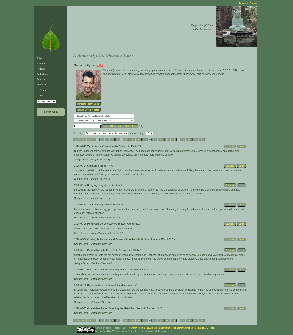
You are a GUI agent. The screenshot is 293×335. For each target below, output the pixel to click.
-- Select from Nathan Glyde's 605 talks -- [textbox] (93, 116)
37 (126, 139)
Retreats (41, 69)
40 (145, 139)
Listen (241, 146)
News (43, 90)
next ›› (91, 139)
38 (132, 139)
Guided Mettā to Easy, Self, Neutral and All (112, 250)
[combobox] (104, 116)
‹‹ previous (79, 139)
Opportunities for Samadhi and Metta (108, 285)
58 (182, 139)
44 (167, 139)
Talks (39, 58)
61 (202, 139)
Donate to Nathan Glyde (88, 104)
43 (161, 139)
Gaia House (80, 217)
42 (154, 139)
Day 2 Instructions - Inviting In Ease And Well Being (117, 269)
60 (195, 139)
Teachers (41, 63)
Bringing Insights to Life (101, 185)
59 (189, 139)
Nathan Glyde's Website (88, 110)
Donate (242, 3)
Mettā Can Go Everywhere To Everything (110, 223)
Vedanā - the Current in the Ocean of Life (111, 146)
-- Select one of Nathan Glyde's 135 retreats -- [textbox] (96, 121)
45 (174, 139)
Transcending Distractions (102, 204)
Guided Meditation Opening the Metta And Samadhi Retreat (121, 308)
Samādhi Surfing (97, 165)
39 (139, 139)
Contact (253, 3)
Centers (41, 79)
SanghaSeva (81, 159)
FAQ (42, 95)
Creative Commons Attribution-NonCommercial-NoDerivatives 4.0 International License (172, 328)
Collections (42, 74)
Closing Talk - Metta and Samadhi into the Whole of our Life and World (128, 239)
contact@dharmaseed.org (160, 331)
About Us (41, 84)
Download (230, 146)
